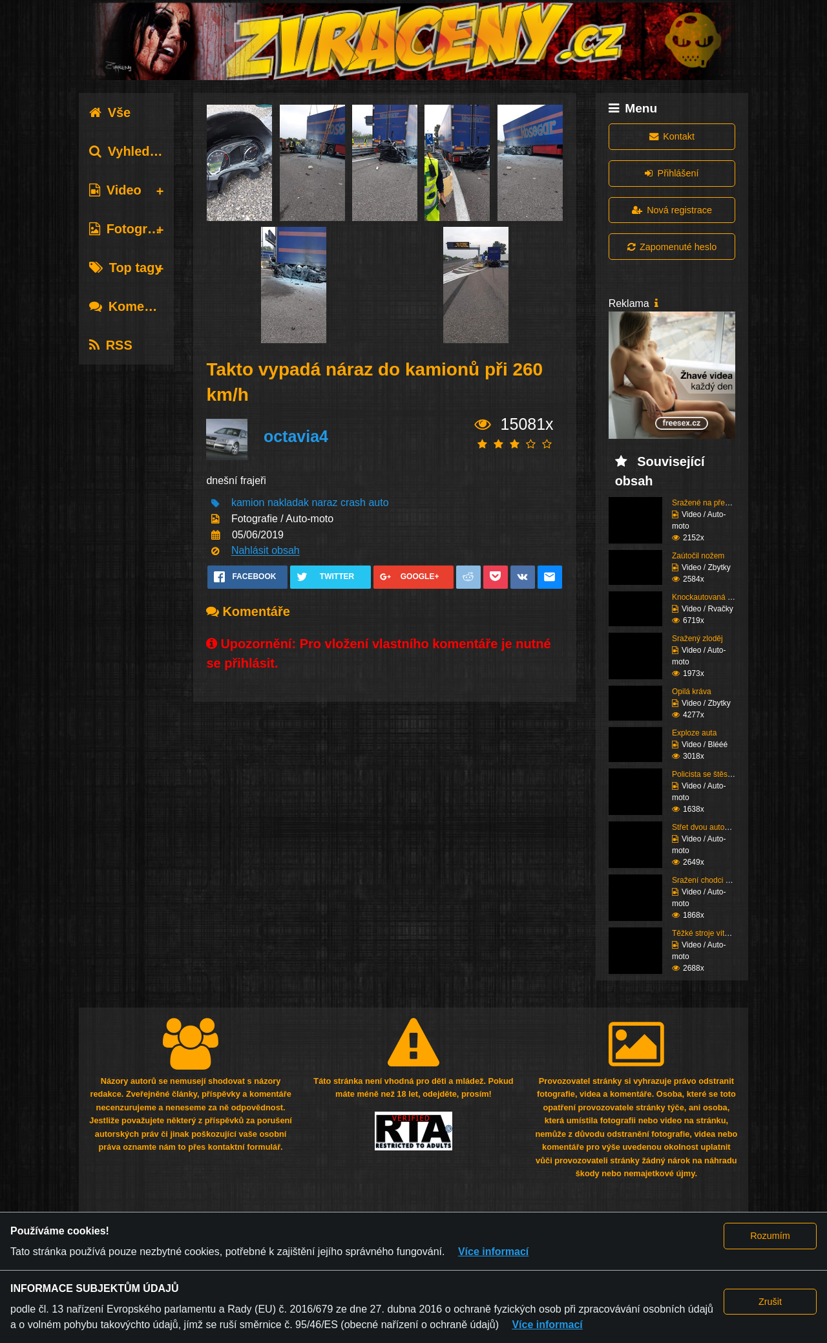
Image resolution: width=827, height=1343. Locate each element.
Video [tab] (115, 190)
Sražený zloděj (697, 638)
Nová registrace (672, 210)
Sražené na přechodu (709, 502)
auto (378, 503)
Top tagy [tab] (125, 267)
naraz (324, 503)
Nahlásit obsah (265, 550)
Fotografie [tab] (129, 229)
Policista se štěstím (705, 774)
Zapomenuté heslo (672, 247)
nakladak (288, 503)
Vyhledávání (136, 151)
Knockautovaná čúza (708, 597)
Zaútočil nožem (698, 555)
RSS (110, 345)
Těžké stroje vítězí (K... (711, 933)
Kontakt (672, 136)
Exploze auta (694, 732)
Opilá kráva (691, 691)
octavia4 (296, 437)
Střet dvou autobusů (706, 827)
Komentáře (132, 306)
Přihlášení (671, 173)
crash (353, 503)
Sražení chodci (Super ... (714, 880)
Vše (110, 112)
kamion (248, 503)
